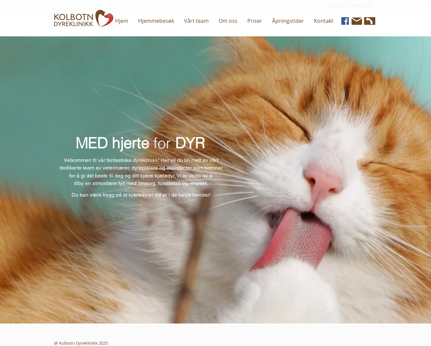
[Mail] (356, 21)
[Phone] (369, 21)
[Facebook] (345, 21)
